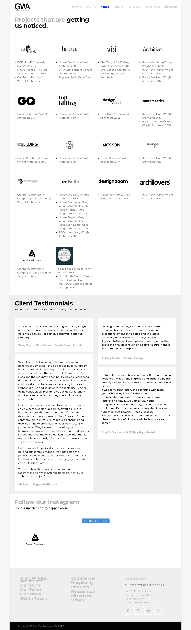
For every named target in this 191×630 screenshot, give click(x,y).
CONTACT (152, 7)
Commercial (84, 578)
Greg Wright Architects (33, 579)
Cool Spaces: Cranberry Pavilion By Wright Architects (115, 73)
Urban (77, 600)
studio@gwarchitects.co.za (144, 585)
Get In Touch (33, 598)
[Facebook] (128, 610)
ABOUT (119, 7)
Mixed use (82, 595)
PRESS (105, 7)
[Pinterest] (159, 610)
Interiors (80, 586)
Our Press (30, 594)
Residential (83, 591)
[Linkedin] (149, 610)
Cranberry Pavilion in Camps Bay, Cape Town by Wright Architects (34, 198)
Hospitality (82, 582)
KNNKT (61, 626)
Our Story (30, 585)
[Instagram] (139, 610)
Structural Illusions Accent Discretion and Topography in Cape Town (75, 73)
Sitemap (170, 7)
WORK (91, 7)
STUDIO (135, 7)
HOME (77, 7)
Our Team (30, 589)
